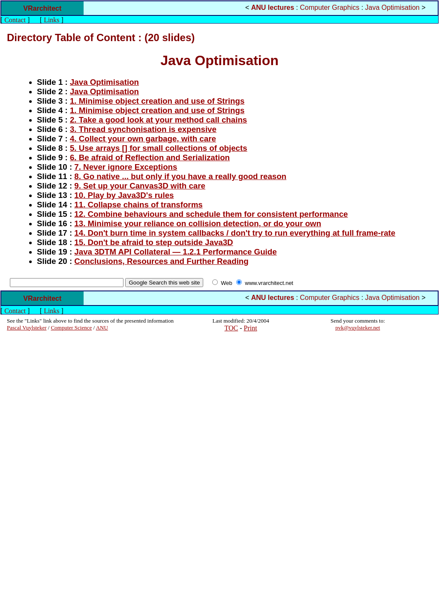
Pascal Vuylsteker (27, 327)
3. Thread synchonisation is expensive (143, 129)
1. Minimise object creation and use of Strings (157, 100)
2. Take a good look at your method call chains (158, 119)
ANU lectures (272, 7)
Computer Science (71, 327)
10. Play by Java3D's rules (124, 195)
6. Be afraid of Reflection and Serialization (150, 157)
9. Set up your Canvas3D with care (139, 185)
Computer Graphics (330, 7)
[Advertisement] (32, 466)
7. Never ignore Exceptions (125, 166)
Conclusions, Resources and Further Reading (161, 261)
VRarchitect (42, 8)
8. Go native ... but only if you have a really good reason (180, 176)
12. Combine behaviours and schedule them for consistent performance (211, 214)
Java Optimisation (392, 7)
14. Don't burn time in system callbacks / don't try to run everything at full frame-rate (234, 232)
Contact (15, 20)
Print (250, 328)
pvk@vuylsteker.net (357, 327)
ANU (102, 327)
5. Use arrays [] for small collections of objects (158, 148)
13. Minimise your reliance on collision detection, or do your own (197, 223)
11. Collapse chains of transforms (138, 204)
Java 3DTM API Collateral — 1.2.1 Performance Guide (175, 251)
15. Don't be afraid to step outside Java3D (153, 242)
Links (51, 20)
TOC (231, 328)
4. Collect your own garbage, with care (143, 138)
